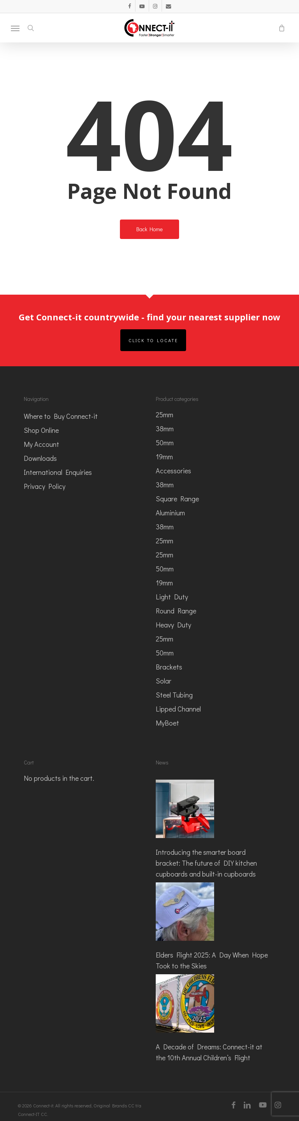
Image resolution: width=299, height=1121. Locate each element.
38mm (165, 428)
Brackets (169, 666)
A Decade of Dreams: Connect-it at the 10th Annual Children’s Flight (209, 1052)
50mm (165, 442)
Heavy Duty (173, 624)
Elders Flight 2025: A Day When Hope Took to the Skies (212, 960)
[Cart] (279, 28)
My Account (41, 444)
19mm (164, 456)
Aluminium (170, 512)
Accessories (173, 470)
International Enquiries (58, 472)
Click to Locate (153, 340)
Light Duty (172, 596)
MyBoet (167, 722)
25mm (164, 414)
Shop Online (41, 430)
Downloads (40, 458)
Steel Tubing (174, 694)
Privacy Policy (44, 486)
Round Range (176, 610)
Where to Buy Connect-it (61, 416)
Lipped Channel (178, 708)
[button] (15, 28)
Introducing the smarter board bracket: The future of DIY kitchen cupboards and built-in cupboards (206, 863)
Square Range (177, 498)
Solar (163, 680)
